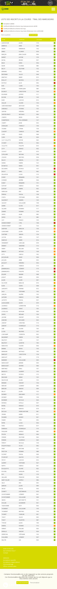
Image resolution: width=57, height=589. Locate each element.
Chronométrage (8, 564)
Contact (5, 553)
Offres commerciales (9, 566)
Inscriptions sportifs (9, 560)
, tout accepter (22, 582)
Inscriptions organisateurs (11, 562)
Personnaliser (34, 583)
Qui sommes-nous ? (9, 551)
